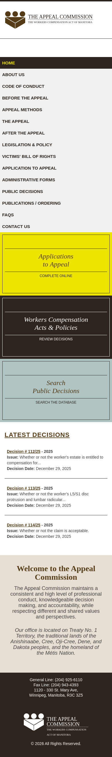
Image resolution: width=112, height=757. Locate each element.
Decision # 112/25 (23, 451)
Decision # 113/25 (23, 488)
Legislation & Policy (27, 144)
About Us (13, 74)
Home (8, 62)
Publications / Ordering (31, 203)
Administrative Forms (28, 179)
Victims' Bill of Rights (29, 156)
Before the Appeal (25, 97)
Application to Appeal (29, 168)
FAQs (8, 214)
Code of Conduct (23, 86)
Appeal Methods (22, 109)
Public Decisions (22, 191)
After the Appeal (23, 133)
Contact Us (16, 226)
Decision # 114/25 (23, 525)
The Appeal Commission (60, 19)
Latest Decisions (37, 434)
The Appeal (15, 121)
